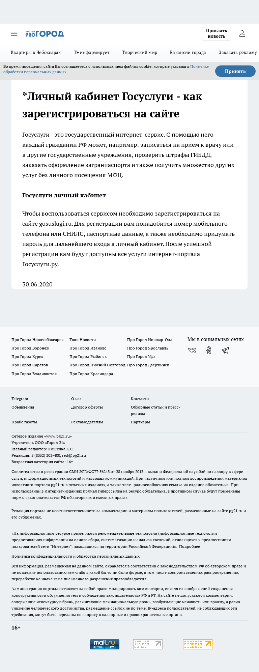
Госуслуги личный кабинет (64, 195)
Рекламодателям (87, 421)
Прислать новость (216, 33)
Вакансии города (188, 52)
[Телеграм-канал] (225, 350)
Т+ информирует (92, 52)
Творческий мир (139, 52)
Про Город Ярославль (147, 348)
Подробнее (189, 546)
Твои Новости (82, 339)
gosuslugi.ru (55, 223)
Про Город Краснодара (91, 373)
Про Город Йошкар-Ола (149, 339)
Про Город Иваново (88, 348)
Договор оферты (87, 407)
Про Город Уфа (141, 356)
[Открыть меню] (14, 33)
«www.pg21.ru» (58, 436)
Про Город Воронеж (30, 348)
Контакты (140, 398)
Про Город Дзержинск (148, 364)
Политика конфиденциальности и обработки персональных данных (75, 556)
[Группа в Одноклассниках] (208, 350)
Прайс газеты (24, 421)
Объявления (22, 407)
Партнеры (140, 421)
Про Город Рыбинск (88, 356)
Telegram (19, 398)
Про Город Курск (27, 356)
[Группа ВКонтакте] (191, 350)
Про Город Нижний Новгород (97, 364)
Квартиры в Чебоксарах (36, 52)
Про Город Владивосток (34, 373)
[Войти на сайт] (242, 33)
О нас (76, 398)
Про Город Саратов (29, 364)
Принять (235, 71)
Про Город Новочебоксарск (37, 339)
